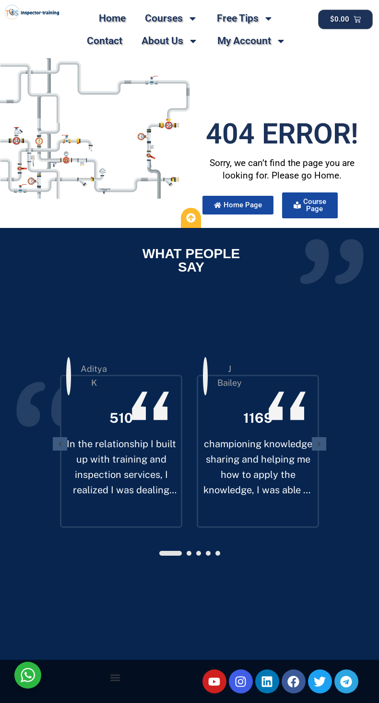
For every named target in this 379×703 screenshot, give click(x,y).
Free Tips (245, 18)
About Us (170, 41)
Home (112, 18)
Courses (171, 18)
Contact (104, 41)
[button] (170, 553)
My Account (251, 41)
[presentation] (60, 444)
